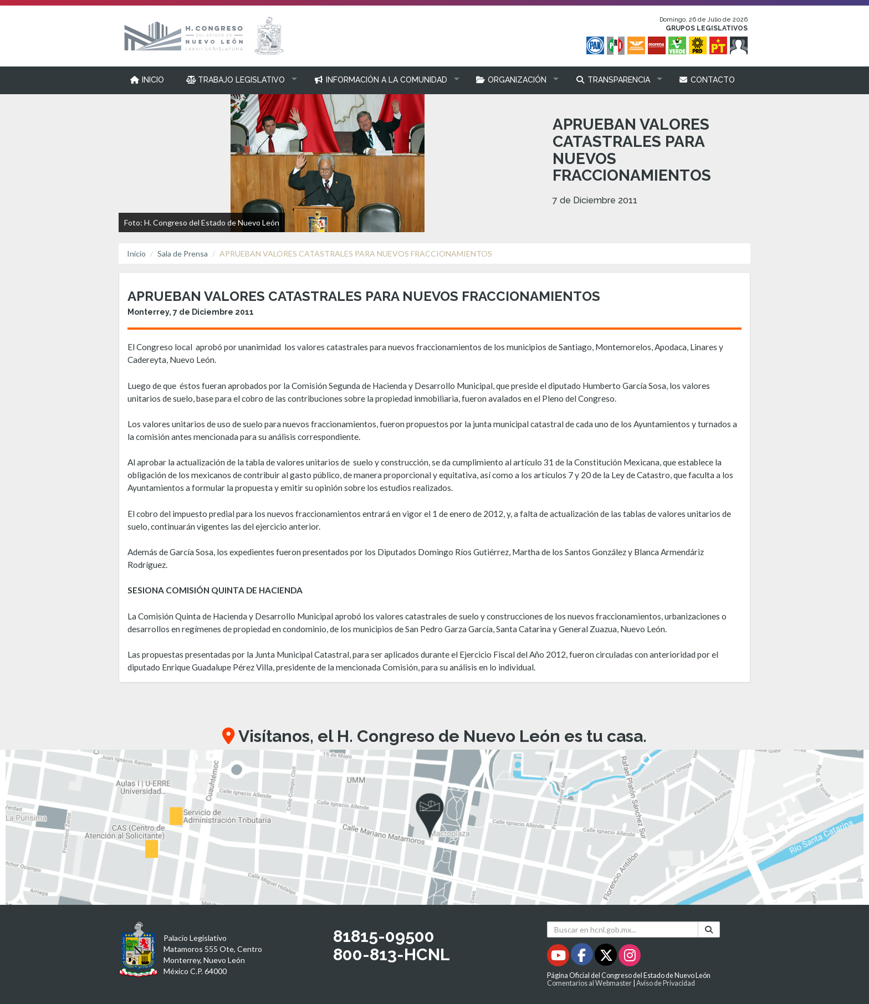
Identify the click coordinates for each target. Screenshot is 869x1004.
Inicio (136, 253)
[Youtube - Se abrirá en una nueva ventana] (559, 957)
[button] (239, 79)
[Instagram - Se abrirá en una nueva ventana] (629, 957)
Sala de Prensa (182, 253)
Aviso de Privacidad (665, 983)
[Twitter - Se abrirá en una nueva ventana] (606, 957)
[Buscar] (709, 929)
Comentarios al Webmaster (589, 983)
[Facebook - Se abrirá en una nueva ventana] (583, 957)
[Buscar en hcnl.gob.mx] (622, 929)
